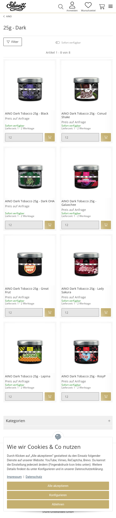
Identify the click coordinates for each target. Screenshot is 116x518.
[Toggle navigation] (110, 6)
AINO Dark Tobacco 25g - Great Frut (27, 290)
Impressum (14, 476)
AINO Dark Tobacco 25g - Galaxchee (78, 203)
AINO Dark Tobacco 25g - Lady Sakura (82, 290)
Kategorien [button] (15, 420)
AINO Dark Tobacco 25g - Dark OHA (30, 201)
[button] (61, 7)
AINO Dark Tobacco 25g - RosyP (83, 376)
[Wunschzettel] (88, 6)
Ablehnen (58, 504)
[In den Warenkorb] (50, 137)
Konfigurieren (58, 495)
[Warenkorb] (101, 7)
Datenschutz (34, 476)
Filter (13, 42)
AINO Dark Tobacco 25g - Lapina (27, 376)
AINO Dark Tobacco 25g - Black (26, 113)
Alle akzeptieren (58, 486)
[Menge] (24, 137)
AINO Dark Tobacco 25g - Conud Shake (84, 115)
